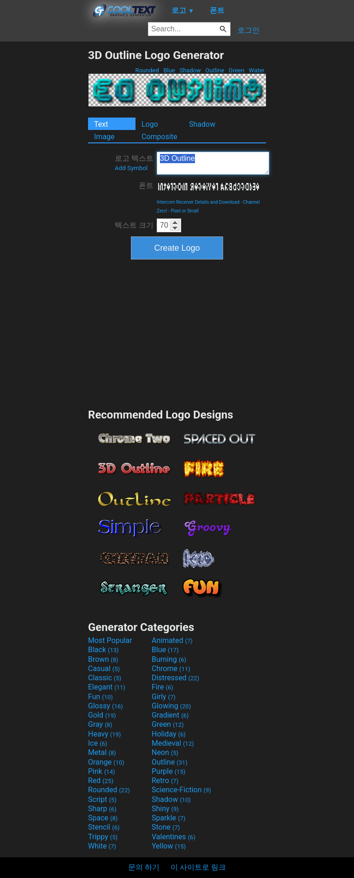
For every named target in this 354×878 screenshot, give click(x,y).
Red (100, 780)
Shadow (190, 70)
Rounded (147, 70)
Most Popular (110, 640)
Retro (165, 780)
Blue (169, 70)
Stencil (103, 827)
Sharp (102, 808)
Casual (104, 668)
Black (103, 649)
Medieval (173, 743)
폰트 (146, 185)
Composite (159, 136)
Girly (164, 696)
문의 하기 (143, 867)
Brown (103, 659)
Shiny (165, 808)
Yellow (169, 846)
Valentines (173, 836)
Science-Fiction (181, 789)
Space (103, 817)
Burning (169, 659)
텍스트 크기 (134, 225)
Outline (214, 70)
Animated (172, 640)
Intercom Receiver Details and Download (198, 202)
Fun (100, 696)
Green (236, 70)
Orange (106, 762)
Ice (97, 743)
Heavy (104, 734)
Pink (101, 771)
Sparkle (168, 817)
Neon (165, 752)
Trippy (103, 836)
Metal (102, 752)
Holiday (169, 734)
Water (257, 70)
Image (104, 136)
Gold (102, 715)
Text (101, 124)
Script (102, 799)
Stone (166, 827)
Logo (150, 124)
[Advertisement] (44, 186)
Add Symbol (131, 168)
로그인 (248, 30)
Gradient (170, 715)
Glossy (105, 705)
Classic (104, 677)
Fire (162, 687)
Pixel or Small (185, 210)
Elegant (106, 687)
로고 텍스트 (134, 162)
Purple (168, 771)
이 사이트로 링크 (198, 867)
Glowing (171, 705)
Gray (100, 724)
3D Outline (213, 163)
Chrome (171, 668)
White (102, 846)
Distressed (175, 677)
